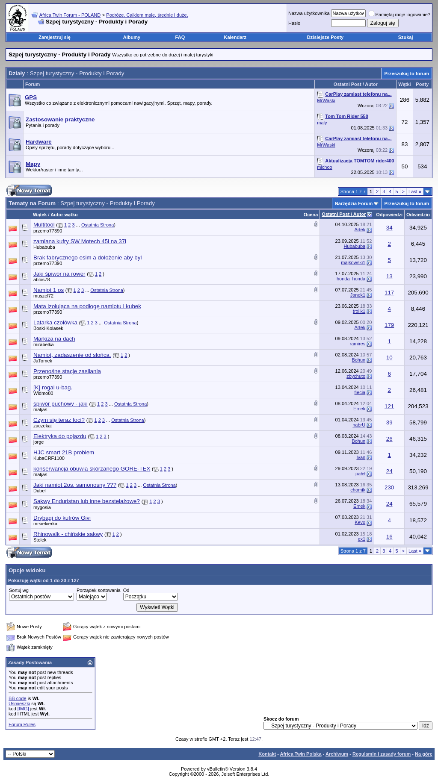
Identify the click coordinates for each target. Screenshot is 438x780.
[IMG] (23, 708)
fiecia (360, 392)
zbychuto (355, 376)
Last (414, 191)
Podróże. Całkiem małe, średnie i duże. (147, 15)
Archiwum (337, 753)
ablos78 (41, 279)
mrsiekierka (45, 523)
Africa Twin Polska (301, 753)
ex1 (361, 539)
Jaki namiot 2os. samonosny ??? (74, 485)
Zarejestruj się (54, 37)
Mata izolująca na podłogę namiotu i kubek (87, 306)
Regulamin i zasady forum (381, 753)
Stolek (40, 539)
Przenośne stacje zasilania (67, 371)
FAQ (180, 37)
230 (389, 487)
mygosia (42, 507)
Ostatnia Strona (97, 224)
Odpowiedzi (389, 214)
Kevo (360, 522)
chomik (357, 489)
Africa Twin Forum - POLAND (70, 15)
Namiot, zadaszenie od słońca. (72, 355)
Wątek (40, 214)
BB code (18, 698)
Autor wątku (64, 214)
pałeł (360, 473)
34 (389, 227)
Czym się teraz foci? (59, 420)
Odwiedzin (418, 214)
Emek (359, 408)
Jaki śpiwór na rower (59, 274)
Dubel (39, 490)
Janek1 (357, 294)
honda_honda (351, 278)
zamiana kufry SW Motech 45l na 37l (79, 241)
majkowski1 (353, 262)
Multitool (44, 224)
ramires (358, 343)
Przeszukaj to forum (406, 73)
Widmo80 (43, 393)
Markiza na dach (54, 339)
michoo (324, 167)
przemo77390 (47, 230)
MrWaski (326, 100)
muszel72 (43, 295)
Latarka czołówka (55, 322)
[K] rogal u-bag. (52, 387)
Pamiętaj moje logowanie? (399, 14)
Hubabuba (44, 247)
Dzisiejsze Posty (325, 37)
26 (389, 439)
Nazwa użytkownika (309, 13)
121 (389, 406)
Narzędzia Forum (354, 203)
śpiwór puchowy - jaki (60, 403)
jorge (38, 441)
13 (389, 276)
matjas (40, 409)
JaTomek (42, 360)
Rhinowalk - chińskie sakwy (68, 534)
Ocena (311, 214)
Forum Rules (22, 724)
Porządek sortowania (99, 590)
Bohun (358, 359)
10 (389, 357)
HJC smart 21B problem (63, 452)
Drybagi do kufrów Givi (62, 518)
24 (389, 471)
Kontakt (267, 753)
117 (389, 292)
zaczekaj (42, 425)
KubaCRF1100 (49, 458)
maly (322, 122)
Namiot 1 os (48, 290)
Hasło (294, 23)
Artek (360, 229)
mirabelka (43, 344)
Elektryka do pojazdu (59, 436)
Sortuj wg (19, 590)
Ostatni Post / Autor (344, 214)
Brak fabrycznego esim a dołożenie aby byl (87, 257)
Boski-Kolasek (48, 328)
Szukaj (405, 37)
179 (389, 325)
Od (126, 590)
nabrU (358, 424)
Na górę (423, 753)
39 (389, 422)
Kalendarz (235, 37)
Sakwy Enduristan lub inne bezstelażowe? (86, 501)
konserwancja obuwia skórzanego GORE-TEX (91, 468)
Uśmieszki (19, 703)
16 (389, 536)
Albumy (131, 37)
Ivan (360, 457)
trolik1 (359, 311)
